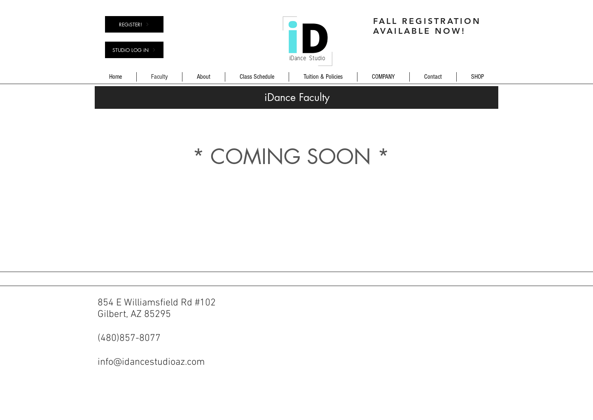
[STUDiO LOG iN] (134, 50)
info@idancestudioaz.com (151, 362)
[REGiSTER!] (134, 24)
